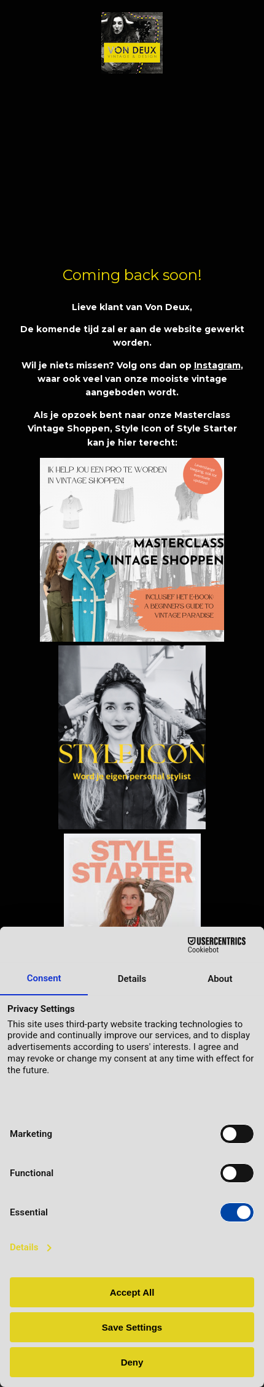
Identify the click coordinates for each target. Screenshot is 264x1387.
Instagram (217, 365)
